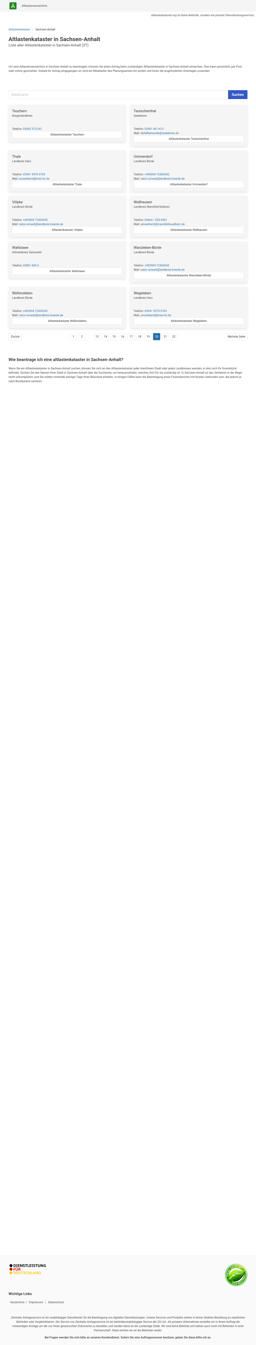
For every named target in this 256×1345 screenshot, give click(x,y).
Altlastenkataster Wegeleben (189, 321)
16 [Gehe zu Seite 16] (122, 336)
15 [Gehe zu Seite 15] (114, 336)
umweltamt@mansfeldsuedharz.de (162, 224)
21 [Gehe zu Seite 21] (165, 336)
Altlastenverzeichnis (34, 5)
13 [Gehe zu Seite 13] (96, 336)
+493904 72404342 (157, 174)
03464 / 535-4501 (156, 220)
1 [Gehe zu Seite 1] (73, 336)
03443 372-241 (32, 129)
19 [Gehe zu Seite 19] (148, 336)
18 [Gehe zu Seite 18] (139, 336)
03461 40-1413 (154, 129)
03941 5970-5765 (34, 174)
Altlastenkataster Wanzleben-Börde (189, 275)
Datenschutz (56, 1302)
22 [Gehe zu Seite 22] (173, 336)
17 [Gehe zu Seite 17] (131, 336)
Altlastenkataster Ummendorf (188, 184)
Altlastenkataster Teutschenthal (189, 138)
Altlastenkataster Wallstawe (67, 271)
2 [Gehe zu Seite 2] (82, 336)
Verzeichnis (17, 1302)
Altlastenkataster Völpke (67, 230)
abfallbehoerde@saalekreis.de (159, 133)
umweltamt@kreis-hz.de (34, 178)
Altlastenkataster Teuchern (67, 134)
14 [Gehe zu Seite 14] (105, 336)
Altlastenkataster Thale (67, 184)
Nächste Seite (236, 336)
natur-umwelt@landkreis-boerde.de (162, 178)
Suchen (238, 94)
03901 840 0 (31, 265)
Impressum (36, 1302)
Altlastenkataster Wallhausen (188, 230)
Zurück (15, 336)
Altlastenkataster (19, 29)
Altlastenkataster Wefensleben (67, 321)
